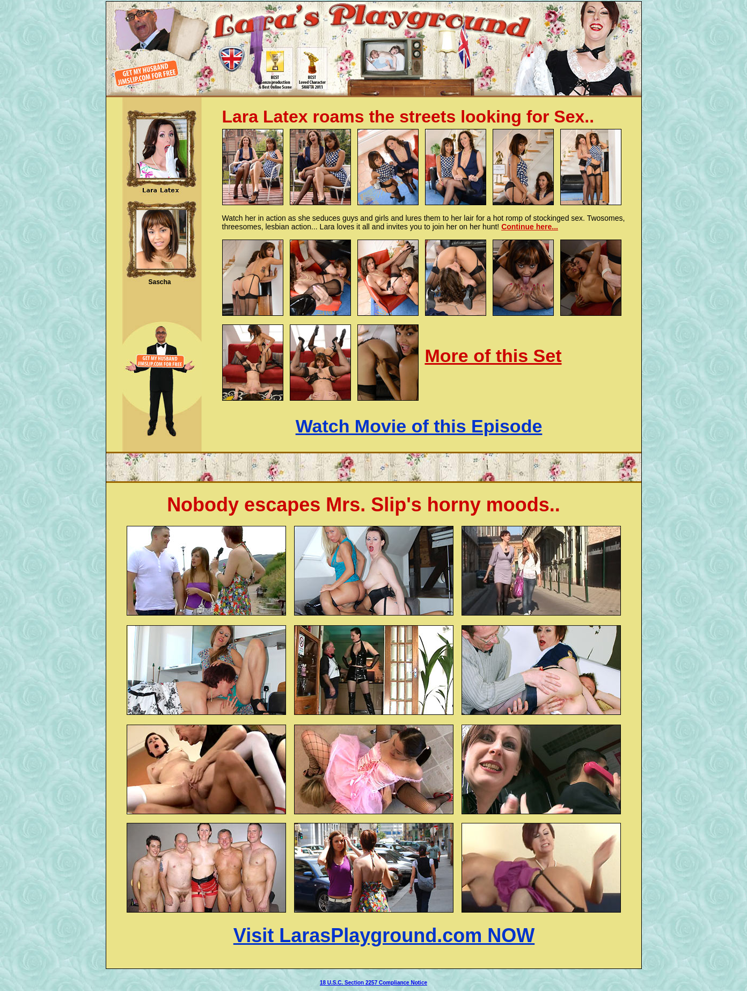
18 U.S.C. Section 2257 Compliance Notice (373, 983)
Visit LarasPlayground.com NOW (383, 935)
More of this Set (493, 355)
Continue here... (529, 226)
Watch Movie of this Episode (419, 426)
